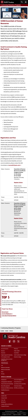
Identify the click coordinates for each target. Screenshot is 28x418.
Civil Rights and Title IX (6, 414)
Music (2, 371)
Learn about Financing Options (9, 315)
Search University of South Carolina (21, 2)
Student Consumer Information (8, 413)
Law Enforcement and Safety (20, 383)
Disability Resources (5, 390)
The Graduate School (5, 357)
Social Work (16, 352)
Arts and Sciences (4, 348)
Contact (24, 414)
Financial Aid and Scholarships (7, 383)
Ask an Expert (5, 312)
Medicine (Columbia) (5, 367)
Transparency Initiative (21, 413)
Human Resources (17, 381)
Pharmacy (16, 348)
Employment (3, 379)
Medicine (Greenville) (5, 369)
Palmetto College (17, 357)
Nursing (2, 373)
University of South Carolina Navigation (25, 2)
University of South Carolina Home (7, 1)
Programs (11, 5)
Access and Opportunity (19, 379)
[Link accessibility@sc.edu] (15, 165)
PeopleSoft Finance (5, 406)
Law (2, 365)
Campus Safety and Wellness (7, 404)
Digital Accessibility (17, 414)
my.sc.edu (3, 400)
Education (3, 352)
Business (3, 350)
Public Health (16, 350)
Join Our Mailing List (6, 313)
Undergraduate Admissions (6, 381)
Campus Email (4, 398)
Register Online (18, 182)
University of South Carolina (11, 411)
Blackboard (3, 402)
